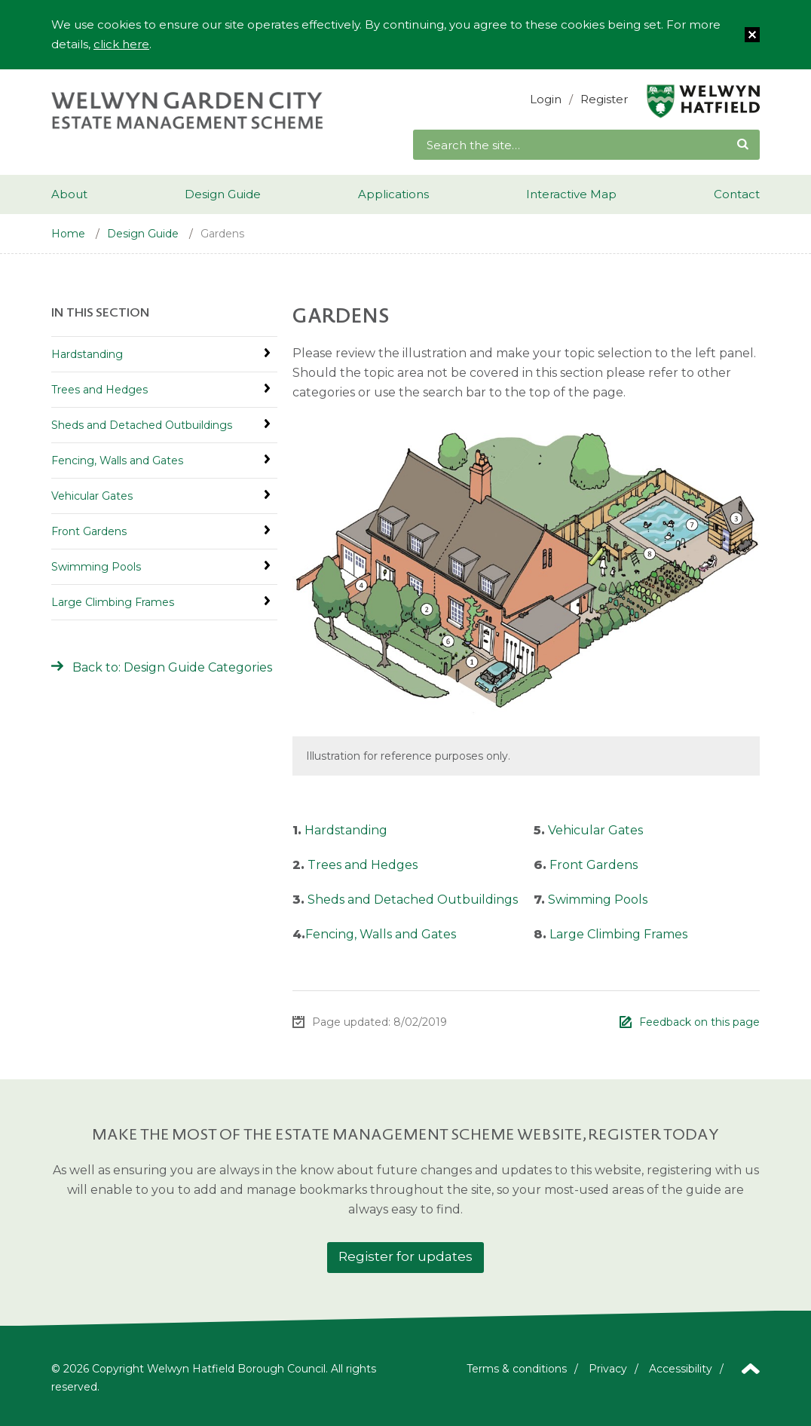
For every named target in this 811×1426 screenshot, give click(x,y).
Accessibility (680, 1369)
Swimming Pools (597, 899)
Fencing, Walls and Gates (380, 934)
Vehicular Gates (595, 830)
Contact (737, 194)
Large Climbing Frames (618, 934)
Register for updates (405, 1256)
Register (604, 99)
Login (546, 99)
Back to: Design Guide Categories (172, 667)
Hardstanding (346, 830)
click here (121, 44)
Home (68, 233)
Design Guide (223, 194)
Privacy (608, 1369)
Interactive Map (571, 194)
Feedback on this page (699, 1022)
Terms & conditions (517, 1369)
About (69, 194)
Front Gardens (593, 865)
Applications (393, 194)
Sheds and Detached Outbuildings (413, 899)
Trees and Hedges (363, 865)
